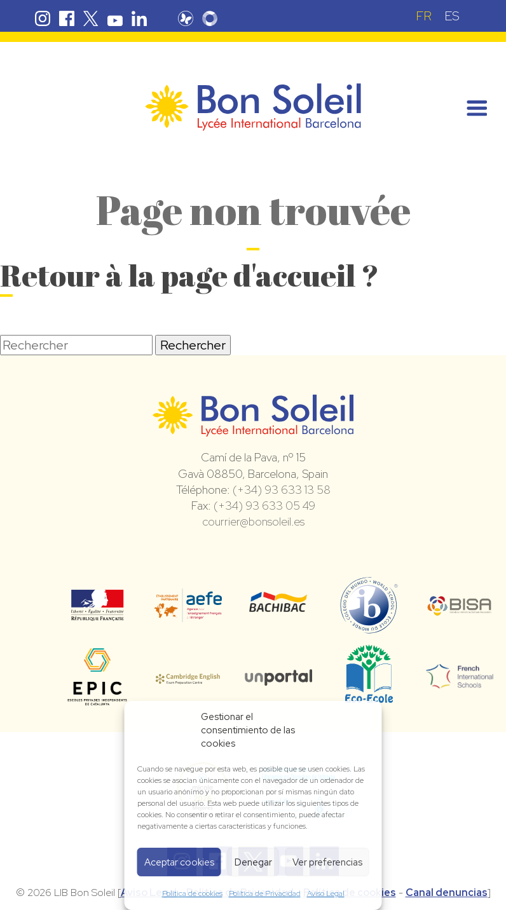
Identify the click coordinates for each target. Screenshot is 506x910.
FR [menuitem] (424, 16)
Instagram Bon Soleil (42, 18)
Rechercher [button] (193, 345)
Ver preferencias (327, 862)
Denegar (253, 862)
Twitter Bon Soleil (91, 18)
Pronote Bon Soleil (185, 18)
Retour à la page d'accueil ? (189, 274)
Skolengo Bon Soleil (209, 18)
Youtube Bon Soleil (115, 18)
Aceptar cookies (179, 862)
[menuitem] (423, 15)
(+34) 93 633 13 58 (282, 489)
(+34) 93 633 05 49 (264, 505)
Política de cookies (192, 893)
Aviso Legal (326, 893)
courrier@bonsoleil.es (253, 521)
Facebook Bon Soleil (66, 18)
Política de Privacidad (265, 893)
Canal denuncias (447, 892)
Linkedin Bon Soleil (139, 18)
